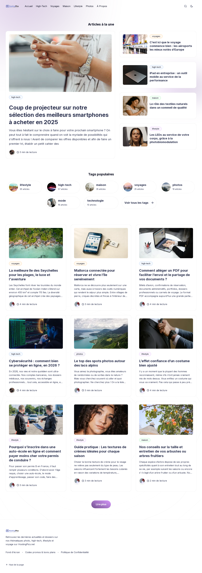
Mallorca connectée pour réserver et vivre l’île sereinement (94, 274)
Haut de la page (15, 564)
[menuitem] (29, 6)
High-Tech (41, 6)
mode (62, 200)
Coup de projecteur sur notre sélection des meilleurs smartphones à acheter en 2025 (59, 115)
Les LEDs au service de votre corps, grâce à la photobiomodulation (169, 138)
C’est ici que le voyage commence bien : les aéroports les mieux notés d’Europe (171, 46)
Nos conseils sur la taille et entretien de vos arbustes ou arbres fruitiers (162, 451)
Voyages (54, 6)
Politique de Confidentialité (75, 552)
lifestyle (155, 128)
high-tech (15, 97)
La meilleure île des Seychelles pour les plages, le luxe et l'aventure (33, 274)
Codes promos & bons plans (40, 552)
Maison (66, 6)
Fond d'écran (13, 552)
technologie (95, 200)
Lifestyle (78, 6)
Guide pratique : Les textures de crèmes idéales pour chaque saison (100, 451)
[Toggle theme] (191, 6)
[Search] (185, 6)
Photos (89, 6)
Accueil (29, 6)
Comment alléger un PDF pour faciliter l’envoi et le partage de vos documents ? (164, 274)
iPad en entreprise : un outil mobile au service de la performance (168, 76)
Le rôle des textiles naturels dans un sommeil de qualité (169, 105)
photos (177, 185)
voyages (156, 36)
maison (155, 98)
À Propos (102, 6)
